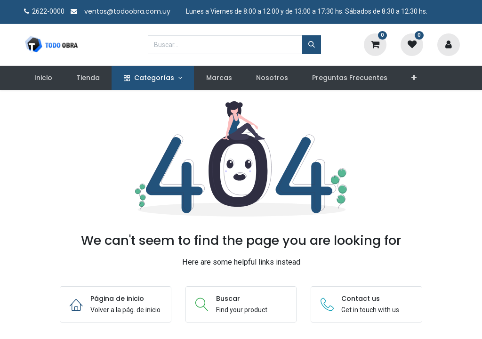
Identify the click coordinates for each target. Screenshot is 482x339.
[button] (414, 78)
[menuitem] (43, 78)
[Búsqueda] (311, 44)
